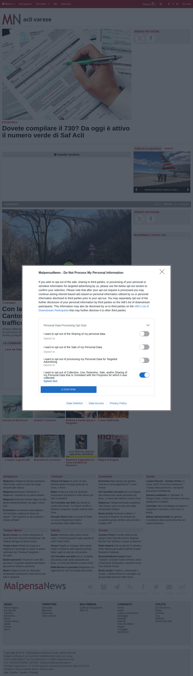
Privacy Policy (118, 403)
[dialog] (96, 338)
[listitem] (96, 325)
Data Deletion (74, 403)
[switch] (144, 333)
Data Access (96, 403)
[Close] (163, 273)
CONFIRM (68, 389)
